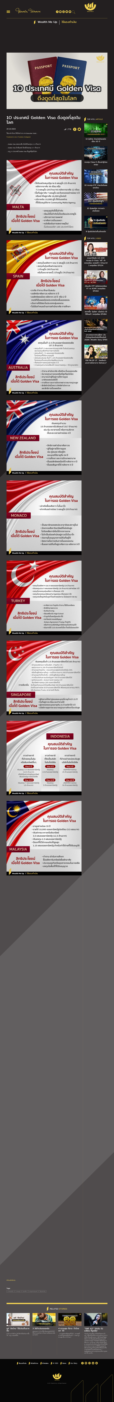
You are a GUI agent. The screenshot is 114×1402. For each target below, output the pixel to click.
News (64, 1363)
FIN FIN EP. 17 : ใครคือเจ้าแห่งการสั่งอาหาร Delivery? (96, 361)
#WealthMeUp (11, 1280)
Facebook (10, 137)
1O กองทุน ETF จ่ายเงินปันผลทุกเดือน (95, 186)
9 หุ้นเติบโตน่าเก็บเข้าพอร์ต (96, 231)
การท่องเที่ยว (10, 1291)
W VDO (55, 1363)
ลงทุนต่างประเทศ (33, 1291)
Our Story (73, 1363)
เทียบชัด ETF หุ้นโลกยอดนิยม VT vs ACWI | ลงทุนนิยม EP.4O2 (96, 288)
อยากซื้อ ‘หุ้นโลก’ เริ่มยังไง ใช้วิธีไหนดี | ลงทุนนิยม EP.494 (96, 312)
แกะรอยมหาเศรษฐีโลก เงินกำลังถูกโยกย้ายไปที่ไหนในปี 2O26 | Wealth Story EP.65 (95, 337)
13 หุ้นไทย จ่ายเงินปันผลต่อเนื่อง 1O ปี (96, 140)
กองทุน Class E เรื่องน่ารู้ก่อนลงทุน (95, 163)
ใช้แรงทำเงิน (42, 1291)
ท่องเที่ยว (25, 1291)
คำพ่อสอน (45, 1363)
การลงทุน (18, 1291)
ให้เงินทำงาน (34, 1363)
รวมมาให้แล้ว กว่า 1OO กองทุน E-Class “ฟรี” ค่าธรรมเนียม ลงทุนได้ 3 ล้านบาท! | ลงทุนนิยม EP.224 (95, 262)
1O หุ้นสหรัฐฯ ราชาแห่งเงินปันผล (96, 209)
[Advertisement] (57, 39)
